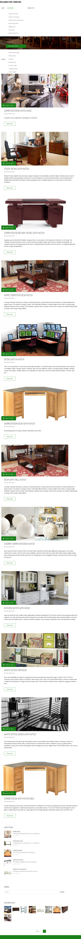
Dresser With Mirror (14, 39)
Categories (10, 8)
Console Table (12, 65)
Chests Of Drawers (13, 17)
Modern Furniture (13, 75)
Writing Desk (12, 62)
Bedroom (11, 36)
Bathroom (11, 91)
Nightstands (11, 26)
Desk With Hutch (13, 46)
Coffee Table (12, 72)
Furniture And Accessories (15, 20)
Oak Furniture (12, 81)
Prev (37, 922)
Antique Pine (12, 88)
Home (2, 8)
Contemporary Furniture (15, 49)
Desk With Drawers (14, 43)
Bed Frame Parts (13, 23)
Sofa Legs (11, 30)
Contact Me (30, 8)
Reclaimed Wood (13, 33)
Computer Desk (13, 69)
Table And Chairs (13, 14)
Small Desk (11, 85)
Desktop (10, 59)
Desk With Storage (13, 52)
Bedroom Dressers (14, 78)
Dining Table (12, 56)
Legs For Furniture (13, 94)
